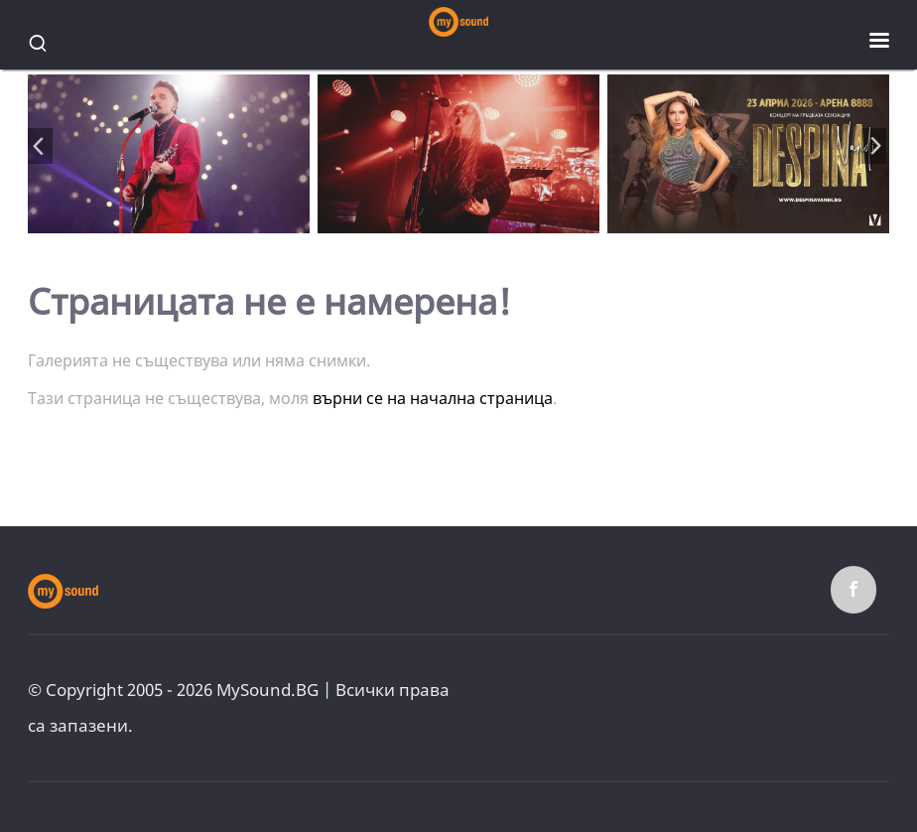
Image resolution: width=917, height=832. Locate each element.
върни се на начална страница (433, 398)
